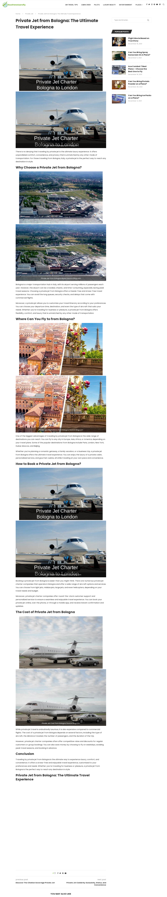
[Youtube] (157, 4)
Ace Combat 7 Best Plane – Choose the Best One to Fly (137, 70)
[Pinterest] (154, 4)
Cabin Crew (86, 5)
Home (18, 14)
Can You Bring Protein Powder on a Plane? (139, 83)
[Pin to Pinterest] (63, 874)
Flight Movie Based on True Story (139, 40)
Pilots (97, 5)
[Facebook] (146, 4)
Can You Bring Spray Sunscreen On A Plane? (139, 54)
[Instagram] (152, 4)
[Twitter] (149, 4)
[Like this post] (55, 874)
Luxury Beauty (109, 5)
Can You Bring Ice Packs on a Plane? (137, 97)
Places (138, 5)
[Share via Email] (65, 874)
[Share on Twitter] (60, 874)
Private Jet (29, 14)
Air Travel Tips (71, 5)
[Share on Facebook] (57, 874)
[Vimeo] (160, 4)
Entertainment (125, 5)
